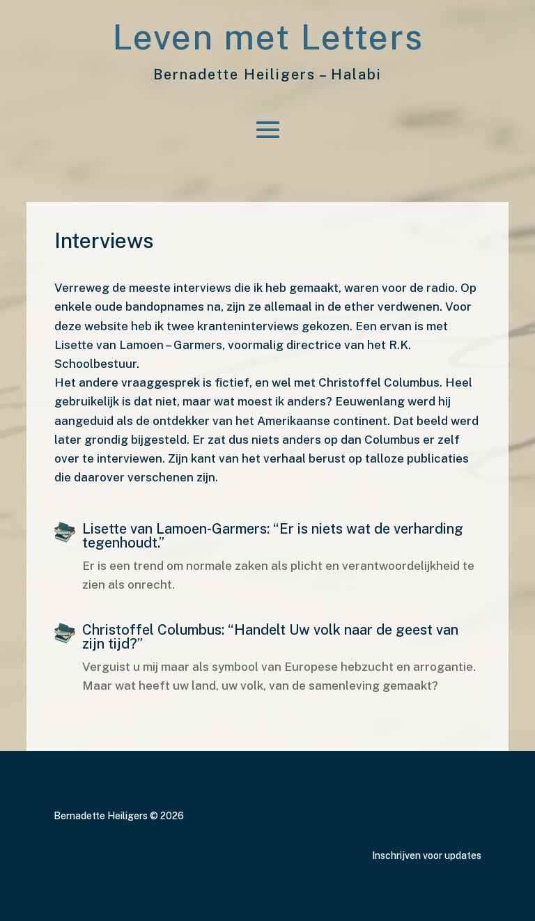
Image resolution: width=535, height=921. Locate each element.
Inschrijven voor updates (426, 855)
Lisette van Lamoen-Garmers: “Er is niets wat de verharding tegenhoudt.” (272, 535)
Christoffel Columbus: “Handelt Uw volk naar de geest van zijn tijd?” (270, 636)
